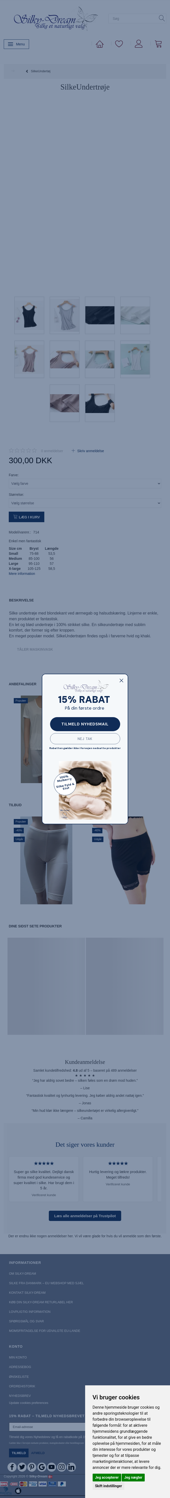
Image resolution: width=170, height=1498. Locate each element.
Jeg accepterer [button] (107, 1477)
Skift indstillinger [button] (108, 1486)
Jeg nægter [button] (133, 1477)
